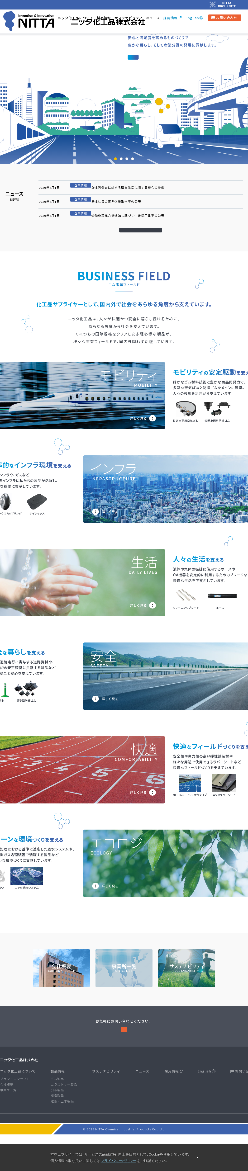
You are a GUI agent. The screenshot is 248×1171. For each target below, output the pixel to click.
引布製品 (57, 1121)
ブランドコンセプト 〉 (150, 85)
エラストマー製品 (64, 1115)
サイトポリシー (84, 1150)
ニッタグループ (172, 1150)
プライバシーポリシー (116, 1150)
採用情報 (170, 19)
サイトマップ (146, 1150)
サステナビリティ (128, 19)
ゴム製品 (57, 1110)
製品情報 (104, 20)
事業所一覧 (8, 1121)
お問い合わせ (224, 19)
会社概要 (6, 1115)
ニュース (153, 19)
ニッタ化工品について (18, 1102)
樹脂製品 (57, 1126)
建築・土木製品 (62, 1132)
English (192, 19)
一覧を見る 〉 (141, 243)
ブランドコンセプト (15, 1110)
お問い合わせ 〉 (124, 1057)
